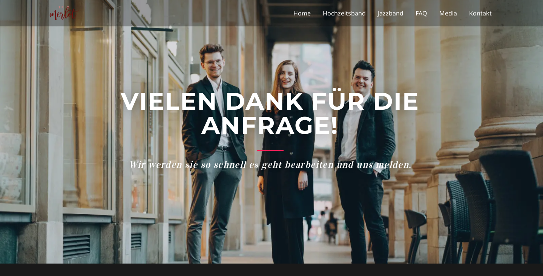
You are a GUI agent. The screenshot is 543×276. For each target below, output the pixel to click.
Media (448, 13)
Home (302, 13)
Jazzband (390, 13)
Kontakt (480, 13)
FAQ (421, 13)
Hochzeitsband (344, 13)
